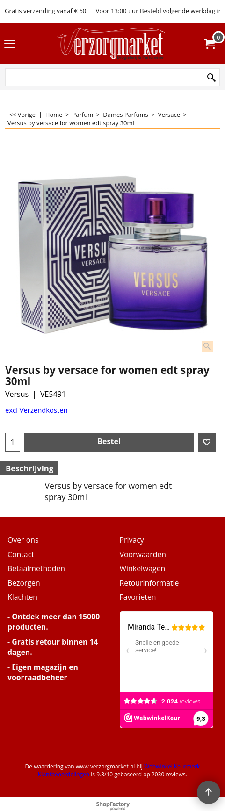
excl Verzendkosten (36, 410)
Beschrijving (29, 468)
